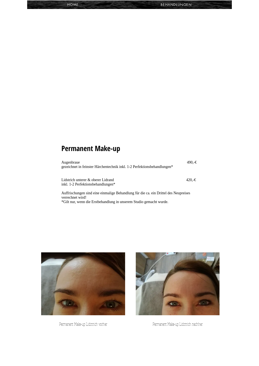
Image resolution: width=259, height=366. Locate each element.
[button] (176, 4)
